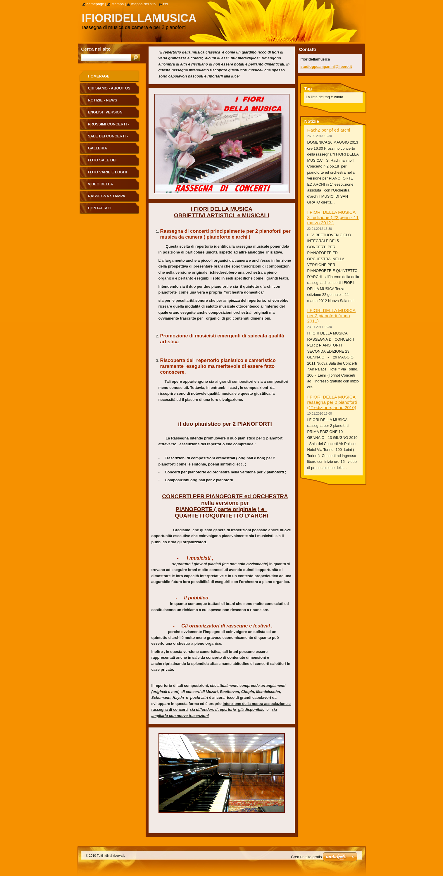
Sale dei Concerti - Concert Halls (108, 138)
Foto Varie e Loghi (107, 172)
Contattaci (99, 208)
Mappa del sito (143, 4)
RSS (165, 4)
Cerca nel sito (96, 48)
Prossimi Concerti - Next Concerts (108, 126)
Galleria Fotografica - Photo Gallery (110, 150)
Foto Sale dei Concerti (102, 162)
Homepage (99, 76)
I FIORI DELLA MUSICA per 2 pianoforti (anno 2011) (331, 315)
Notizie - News (102, 100)
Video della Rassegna (100, 186)
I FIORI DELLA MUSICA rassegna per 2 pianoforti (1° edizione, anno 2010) (332, 402)
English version (105, 112)
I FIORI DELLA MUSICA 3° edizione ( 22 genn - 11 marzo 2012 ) (333, 217)
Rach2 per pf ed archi (328, 129)
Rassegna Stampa (106, 196)
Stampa (117, 4)
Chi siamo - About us (109, 88)
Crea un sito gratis (306, 857)
